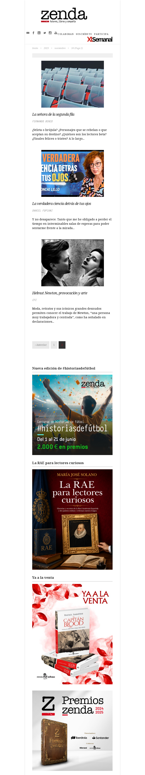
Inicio (35, 48)
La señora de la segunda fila (53, 114)
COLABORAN (66, 34)
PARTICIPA (101, 34)
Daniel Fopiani (42, 210)
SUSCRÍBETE (84, 34)
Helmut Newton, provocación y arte (59, 292)
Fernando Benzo (42, 121)
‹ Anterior (41, 345)
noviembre (60, 48)
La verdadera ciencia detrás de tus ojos (61, 203)
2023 (46, 48)
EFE (34, 300)
